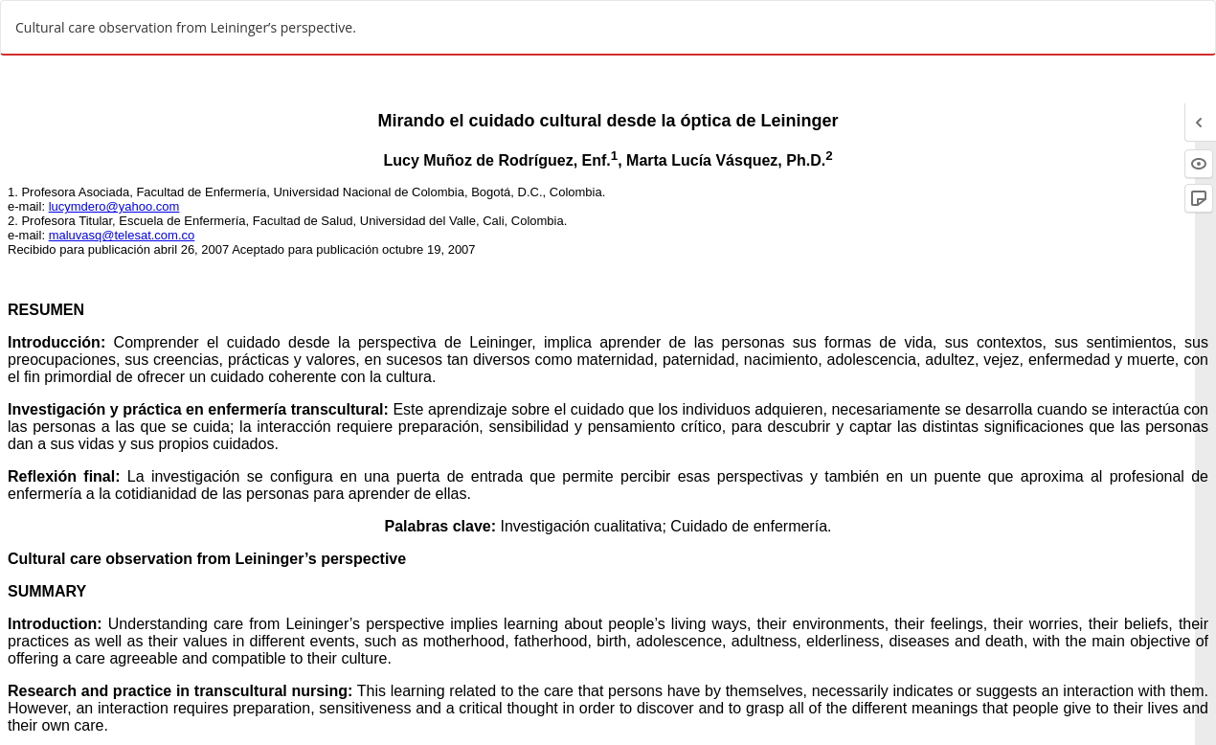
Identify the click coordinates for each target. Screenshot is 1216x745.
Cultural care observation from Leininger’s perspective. (185, 27)
